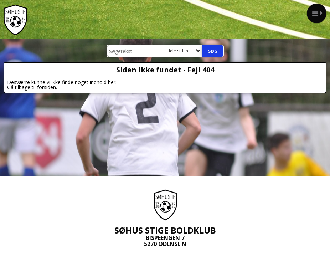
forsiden (46, 87)
